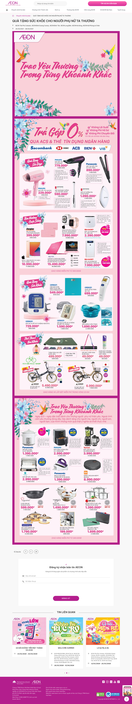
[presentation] (66, 589)
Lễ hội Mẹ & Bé (103, 648)
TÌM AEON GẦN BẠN (109, 4)
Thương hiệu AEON (73, 10)
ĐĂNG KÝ (66, 598)
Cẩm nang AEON (89, 10)
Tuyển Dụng (121, 10)
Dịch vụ (57, 10)
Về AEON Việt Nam (106, 10)
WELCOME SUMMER (66, 648)
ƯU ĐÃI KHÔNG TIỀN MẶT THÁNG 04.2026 (29, 649)
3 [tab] (68, 672)
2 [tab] (66, 672)
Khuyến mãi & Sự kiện (18, 10)
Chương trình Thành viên (40, 10)
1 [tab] (64, 672)
